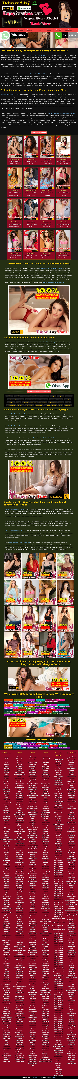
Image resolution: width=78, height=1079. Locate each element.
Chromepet (32, 1019)
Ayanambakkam (32, 1017)
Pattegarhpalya (32, 797)
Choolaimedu (32, 946)
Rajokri (45, 910)
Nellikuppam (32, 1057)
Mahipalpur (45, 839)
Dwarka (45, 820)
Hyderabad (19, 30)
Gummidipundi (45, 762)
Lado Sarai (45, 967)
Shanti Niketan (45, 1034)
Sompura (32, 856)
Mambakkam (32, 1059)
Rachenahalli (32, 770)
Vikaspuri (45, 889)
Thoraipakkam (32, 879)
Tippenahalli (32, 780)
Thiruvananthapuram (34, 396)
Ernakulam (45, 396)
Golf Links (45, 956)
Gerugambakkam (32, 1061)
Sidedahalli (32, 854)
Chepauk (32, 975)
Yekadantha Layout (32, 806)
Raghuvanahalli (32, 801)
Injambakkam (32, 877)
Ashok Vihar (45, 808)
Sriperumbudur (32, 1009)
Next (5, 40)
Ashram (45, 948)
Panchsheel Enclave (45, 994)
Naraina (45, 914)
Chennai (29, 30)
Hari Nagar (45, 829)
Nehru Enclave (45, 1011)
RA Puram (32, 896)
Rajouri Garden (45, 892)
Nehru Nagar (45, 1013)
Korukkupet (45, 781)
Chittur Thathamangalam (32, 399)
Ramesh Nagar (45, 954)
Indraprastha (45, 935)
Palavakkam (32, 965)
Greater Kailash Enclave (45, 933)
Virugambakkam (32, 937)
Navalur (32, 996)
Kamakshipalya (32, 772)
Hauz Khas (45, 803)
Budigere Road (32, 764)
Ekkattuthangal (32, 925)
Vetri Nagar (32, 1053)
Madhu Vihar (45, 971)
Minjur (32, 1028)
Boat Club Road (32, 912)
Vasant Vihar (45, 887)
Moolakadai (45, 760)
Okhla (45, 850)
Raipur (45, 797)
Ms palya (32, 860)
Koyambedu (32, 921)
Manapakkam (32, 1027)
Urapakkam (32, 883)
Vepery (32, 986)
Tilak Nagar (45, 881)
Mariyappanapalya (32, 829)
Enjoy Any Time (36, 1077)
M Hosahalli (33, 843)
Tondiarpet (32, 1046)
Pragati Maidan (45, 996)
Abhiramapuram (32, 1011)
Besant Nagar (32, 892)
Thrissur (24, 396)
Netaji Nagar (45, 988)
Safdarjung (45, 862)
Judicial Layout (32, 793)
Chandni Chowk (45, 814)
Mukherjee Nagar (45, 982)
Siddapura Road (32, 852)
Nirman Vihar (45, 1021)
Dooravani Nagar (32, 762)
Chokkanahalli (32, 774)
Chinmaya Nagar (32, 967)
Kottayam (53, 396)
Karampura (45, 946)
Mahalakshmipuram (32, 845)
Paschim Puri (45, 1023)
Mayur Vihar (45, 977)
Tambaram (32, 1042)
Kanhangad (53, 399)
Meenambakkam (32, 992)
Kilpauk (32, 977)
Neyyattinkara (52, 402)
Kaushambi (45, 961)
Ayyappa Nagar (32, 833)
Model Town (45, 1005)
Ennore (45, 764)
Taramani (32, 915)
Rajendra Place (45, 906)
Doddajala (32, 824)
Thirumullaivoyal (32, 1063)
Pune (39, 30)
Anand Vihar (45, 1057)
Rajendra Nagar (45, 904)
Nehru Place (45, 1015)
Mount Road (32, 994)
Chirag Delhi (45, 950)
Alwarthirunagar (45, 776)
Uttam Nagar (45, 883)
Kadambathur (45, 757)
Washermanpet (45, 766)
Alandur (32, 1013)
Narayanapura (32, 799)
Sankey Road (32, 766)
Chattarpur (45, 917)
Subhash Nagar (45, 877)
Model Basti (45, 1004)
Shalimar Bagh (45, 1032)
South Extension (45, 908)
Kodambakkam (32, 979)
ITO (45, 937)
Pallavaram (32, 990)
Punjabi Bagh (45, 858)
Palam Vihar (45, 898)
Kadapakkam (45, 774)
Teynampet (32, 900)
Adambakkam (32, 1004)
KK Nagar (32, 988)
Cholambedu (45, 778)
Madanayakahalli (32, 814)
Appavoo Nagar (32, 923)
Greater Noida (45, 793)
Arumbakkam (32, 971)
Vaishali (45, 891)
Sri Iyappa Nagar (45, 783)
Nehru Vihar (45, 1017)
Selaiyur (32, 1038)
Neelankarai (32, 938)
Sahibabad (45, 1027)
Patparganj (45, 900)
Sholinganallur (32, 868)
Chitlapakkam (32, 944)
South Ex (45, 875)
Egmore (32, 906)
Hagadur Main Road (32, 835)
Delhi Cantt (45, 818)
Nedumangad (42, 402)
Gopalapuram (32, 917)
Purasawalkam (32, 1032)
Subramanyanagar (32, 804)
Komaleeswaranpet (32, 963)
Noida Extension (45, 795)
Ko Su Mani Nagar (32, 952)
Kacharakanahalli (32, 776)
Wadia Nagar (32, 960)
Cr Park (45, 923)
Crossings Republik (45, 871)
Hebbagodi (32, 850)
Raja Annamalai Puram (32, 956)
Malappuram (33, 402)
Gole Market (45, 1040)
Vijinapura (32, 839)
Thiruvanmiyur (32, 898)
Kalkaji (45, 942)
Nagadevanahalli (32, 787)
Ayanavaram (32, 973)
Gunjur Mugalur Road (32, 783)
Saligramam (32, 931)
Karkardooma (45, 998)
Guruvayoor (44, 399)
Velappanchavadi (45, 787)
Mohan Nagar (45, 1009)
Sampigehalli (32, 781)
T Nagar (32, 904)
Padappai (32, 1030)
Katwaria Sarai (45, 960)
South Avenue (45, 868)
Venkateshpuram (32, 789)
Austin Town (32, 864)
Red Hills (32, 1034)
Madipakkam (32, 885)
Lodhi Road (45, 1002)
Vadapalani (32, 902)
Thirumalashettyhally (32, 808)
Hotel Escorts (68, 30)
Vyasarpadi (32, 1048)
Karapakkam (32, 1021)
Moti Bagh (45, 843)
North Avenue (45, 848)
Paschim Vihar (45, 894)
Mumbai (58, 30)
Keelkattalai (33, 1023)
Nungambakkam (32, 873)
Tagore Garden (45, 1051)
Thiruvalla (47, 405)
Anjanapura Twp (32, 837)
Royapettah (32, 891)
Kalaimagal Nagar (32, 950)
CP (45, 870)
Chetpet (32, 1000)
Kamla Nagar (45, 944)
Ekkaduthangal (32, 948)
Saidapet (32, 929)
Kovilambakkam (32, 881)
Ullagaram (32, 969)
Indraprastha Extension (45, 1059)
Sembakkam (32, 1050)
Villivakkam (32, 935)
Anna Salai (32, 919)
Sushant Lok (45, 1050)
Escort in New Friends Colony (38, 74)
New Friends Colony (45, 921)
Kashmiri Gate (45, 912)
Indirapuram (45, 902)
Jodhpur (45, 801)
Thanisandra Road (32, 858)
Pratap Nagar (45, 1025)
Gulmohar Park (45, 1042)
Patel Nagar (45, 915)
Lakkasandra (32, 841)
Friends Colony (45, 824)
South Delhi (45, 873)
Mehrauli (45, 979)
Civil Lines (45, 1038)
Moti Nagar (45, 845)
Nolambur (45, 780)
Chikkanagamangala (32, 795)
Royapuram (32, 1036)
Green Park (45, 827)
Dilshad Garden (45, 925)
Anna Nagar (32, 875)
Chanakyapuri (45, 810)
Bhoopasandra (32, 760)
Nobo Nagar (32, 758)
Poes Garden (32, 914)
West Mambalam (32, 961)
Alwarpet (32, 871)
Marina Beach (32, 940)
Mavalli (32, 818)
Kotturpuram (32, 894)
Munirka (45, 847)
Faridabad (45, 791)
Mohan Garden (45, 1007)
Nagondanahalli (32, 785)
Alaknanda (45, 806)
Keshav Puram (45, 963)
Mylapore (32, 889)
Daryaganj (45, 952)
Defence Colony (45, 816)
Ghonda (45, 929)
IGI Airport (45, 1000)
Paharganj (45, 852)
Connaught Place (45, 812)
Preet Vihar (45, 856)
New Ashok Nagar (45, 992)
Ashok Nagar (45, 919)
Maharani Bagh (45, 973)
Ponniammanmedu (45, 758)
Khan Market (45, 965)
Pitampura (45, 854)
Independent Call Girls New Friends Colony (42, 342)
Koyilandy (25, 402)
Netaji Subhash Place (45, 990)
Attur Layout (32, 822)
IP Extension (45, 958)
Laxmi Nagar (45, 837)
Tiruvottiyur (33, 1044)
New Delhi (45, 1019)
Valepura (32, 816)
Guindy (32, 927)
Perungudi (32, 982)
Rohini (45, 860)
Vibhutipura (33, 810)
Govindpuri (45, 931)
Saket (45, 864)
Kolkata (49, 30)
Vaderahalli (32, 791)
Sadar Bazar (45, 1046)
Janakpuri (45, 831)
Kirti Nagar (45, 896)
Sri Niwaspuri (45, 1036)
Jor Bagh (45, 938)
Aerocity (45, 804)
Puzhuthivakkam (32, 1055)
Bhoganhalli (32, 778)
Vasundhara (45, 1053)
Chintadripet (32, 942)
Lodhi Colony (45, 969)
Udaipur (45, 799)
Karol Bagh (45, 833)
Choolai (32, 1002)
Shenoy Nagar (32, 1040)
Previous (73, 40)
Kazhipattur (45, 770)
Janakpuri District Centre (45, 1061)
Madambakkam (32, 1051)
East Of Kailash (45, 822)
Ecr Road (32, 910)
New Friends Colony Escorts (37, 55)
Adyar (32, 870)
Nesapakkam (32, 981)
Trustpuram (32, 958)
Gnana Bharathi (32, 831)
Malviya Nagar (45, 841)
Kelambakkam (32, 1025)
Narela (45, 986)
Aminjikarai (32, 1015)
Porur (32, 866)
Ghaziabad (45, 927)
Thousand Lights (32, 933)
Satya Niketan (45, 1048)
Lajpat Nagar (45, 835)
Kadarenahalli (32, 803)
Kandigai (45, 772)
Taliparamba (39, 405)
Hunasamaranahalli (32, 812)
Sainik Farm (45, 1028)
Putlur (32, 1065)
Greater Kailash (45, 825)
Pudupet (32, 954)
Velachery (32, 887)
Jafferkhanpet (45, 768)
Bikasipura (32, 768)
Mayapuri (45, 975)
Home (9, 30)
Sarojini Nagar (45, 866)
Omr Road (32, 908)
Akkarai (45, 785)
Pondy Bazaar (32, 998)
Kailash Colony (45, 940)
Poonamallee (32, 1007)
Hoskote (32, 862)
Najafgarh (45, 984)
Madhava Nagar (32, 757)
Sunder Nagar (45, 879)
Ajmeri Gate (45, 1055)
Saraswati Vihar (45, 1044)
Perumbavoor (29, 405)
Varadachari (32, 984)
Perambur (32, 1005)
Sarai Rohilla (45, 1030)
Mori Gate (45, 981)
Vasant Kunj (45, 885)
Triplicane (45, 789)
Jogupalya (32, 820)
